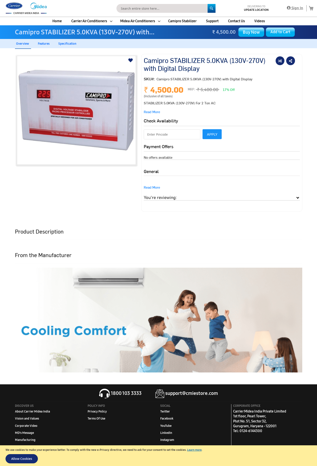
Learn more (194, 450)
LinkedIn (166, 433)
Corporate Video (26, 426)
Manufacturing (25, 440)
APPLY (212, 134)
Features (44, 44)
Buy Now (251, 32)
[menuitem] (57, 21)
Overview (22, 44)
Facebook (166, 418)
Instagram (167, 440)
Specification (67, 44)
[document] (159, 455)
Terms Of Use (96, 418)
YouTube (165, 426)
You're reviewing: (160, 197)
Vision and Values (27, 418)
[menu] (158, 21)
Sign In (295, 8)
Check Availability (161, 120)
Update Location (256, 10)
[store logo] (25, 8)
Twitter (165, 411)
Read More (152, 111)
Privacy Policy (97, 411)
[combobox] (166, 8)
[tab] (222, 197)
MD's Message (24, 433)
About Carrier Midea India (32, 411)
